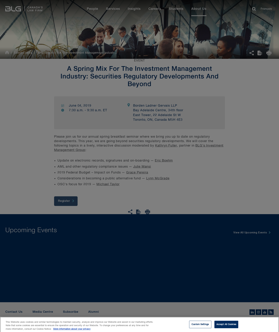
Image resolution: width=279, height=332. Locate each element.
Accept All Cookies (226, 326)
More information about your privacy (72, 330)
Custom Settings (200, 326)
